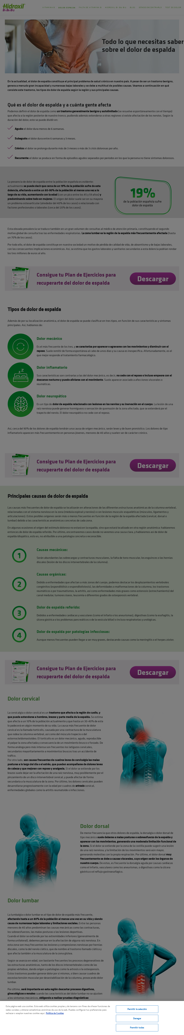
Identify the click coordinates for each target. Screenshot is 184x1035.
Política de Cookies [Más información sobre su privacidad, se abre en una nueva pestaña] (55, 1013)
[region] (92, 1018)
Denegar (137, 1018)
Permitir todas (137, 1027)
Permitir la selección (137, 1009)
